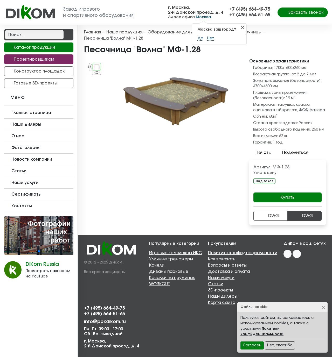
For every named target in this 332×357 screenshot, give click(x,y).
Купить (288, 197)
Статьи (215, 284)
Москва (203, 17)
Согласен (252, 345)
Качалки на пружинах (172, 278)
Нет (210, 38)
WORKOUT (159, 284)
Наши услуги (221, 278)
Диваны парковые (168, 271)
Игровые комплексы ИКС (175, 253)
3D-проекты (220, 290)
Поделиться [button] (292, 153)
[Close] (323, 307)
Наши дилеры (222, 296)
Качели (156, 265)
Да (200, 38)
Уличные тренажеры (171, 259)
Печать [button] (260, 153)
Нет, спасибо (280, 345)
